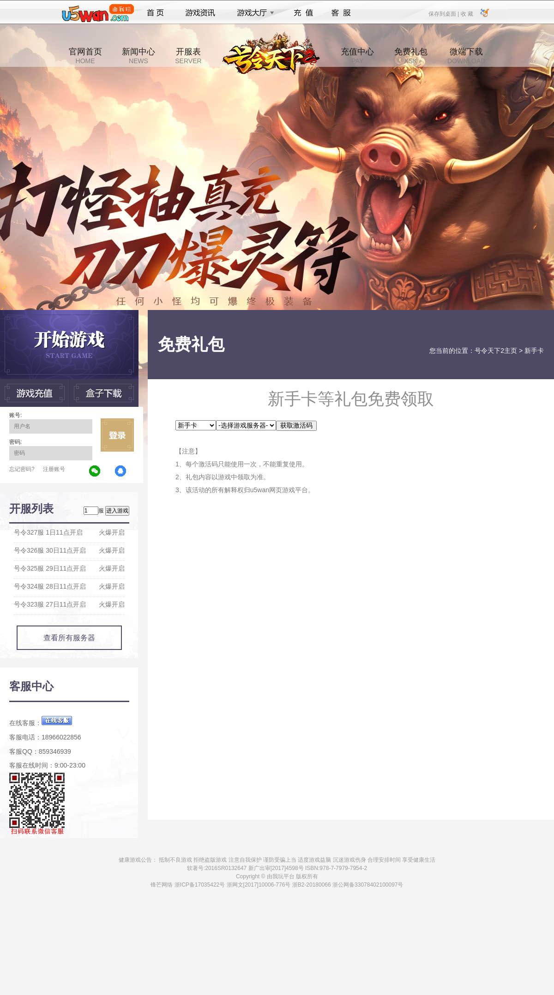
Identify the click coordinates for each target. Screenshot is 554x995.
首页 (155, 13)
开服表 (188, 56)
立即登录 (117, 435)
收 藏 (466, 13)
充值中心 (357, 56)
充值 (303, 13)
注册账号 (54, 469)
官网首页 (85, 56)
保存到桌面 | (444, 13)
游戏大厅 (253, 13)
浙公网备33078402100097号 (367, 885)
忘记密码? (22, 469)
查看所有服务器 (69, 638)
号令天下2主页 (496, 350)
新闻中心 (138, 56)
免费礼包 (411, 56)
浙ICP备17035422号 (200, 885)
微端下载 (466, 56)
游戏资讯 (200, 13)
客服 (341, 13)
